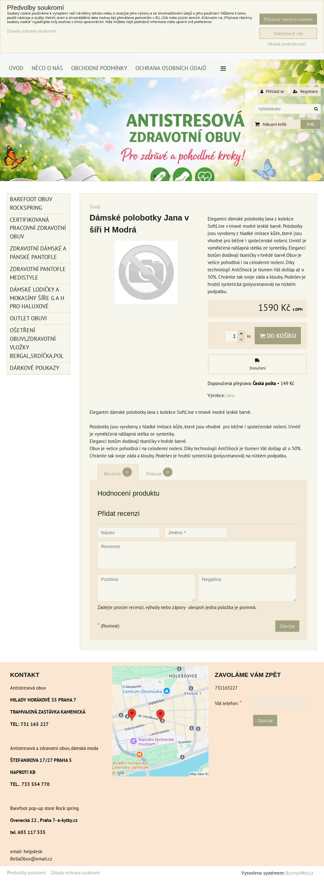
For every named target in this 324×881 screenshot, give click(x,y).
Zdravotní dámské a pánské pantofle (38, 253)
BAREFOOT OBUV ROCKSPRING (31, 203)
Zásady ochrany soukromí (75, 872)
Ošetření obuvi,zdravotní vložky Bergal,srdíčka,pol (37, 343)
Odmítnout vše (288, 33)
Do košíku (277, 336)
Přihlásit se (272, 91)
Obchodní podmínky (99, 68)
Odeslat (287, 626)
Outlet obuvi (28, 318)
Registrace (305, 91)
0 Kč (310, 124)
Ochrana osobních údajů (170, 68)
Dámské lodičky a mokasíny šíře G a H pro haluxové (37, 298)
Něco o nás (47, 68)
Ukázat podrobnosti (287, 43)
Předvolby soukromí (26, 872)
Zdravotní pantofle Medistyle (38, 273)
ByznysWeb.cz (300, 873)
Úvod (16, 68)
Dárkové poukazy (34, 367)
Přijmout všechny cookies (288, 19)
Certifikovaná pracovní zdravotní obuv (38, 228)
